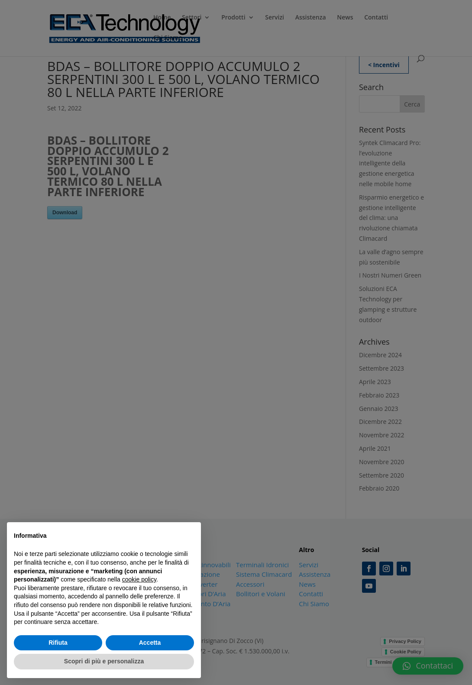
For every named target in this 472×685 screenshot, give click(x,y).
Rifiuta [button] (58, 642)
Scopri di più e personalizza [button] (104, 661)
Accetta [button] (150, 642)
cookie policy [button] (139, 579)
